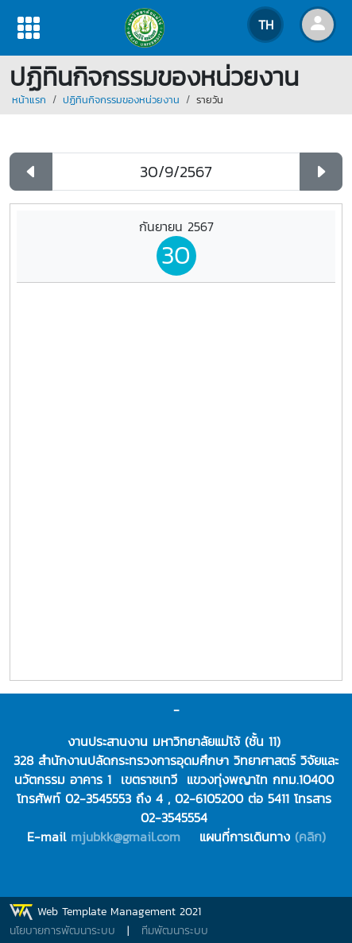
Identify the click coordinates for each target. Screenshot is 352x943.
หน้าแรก (29, 99)
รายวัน (209, 99)
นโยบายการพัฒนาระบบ (62, 930)
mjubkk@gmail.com (125, 836)
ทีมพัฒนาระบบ (174, 930)
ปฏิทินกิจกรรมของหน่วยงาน (121, 99)
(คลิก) (310, 836)
